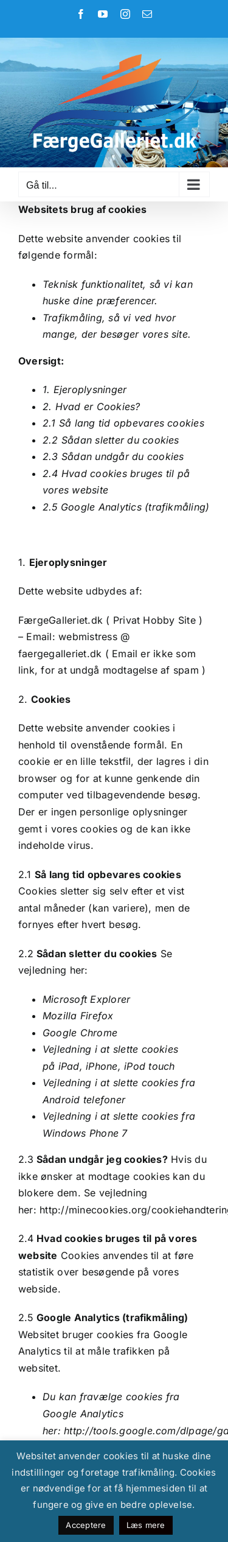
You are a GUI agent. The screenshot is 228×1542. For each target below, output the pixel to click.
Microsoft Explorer (86, 999)
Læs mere (145, 1525)
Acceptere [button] (86, 1525)
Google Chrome (80, 1033)
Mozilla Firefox (78, 1016)
